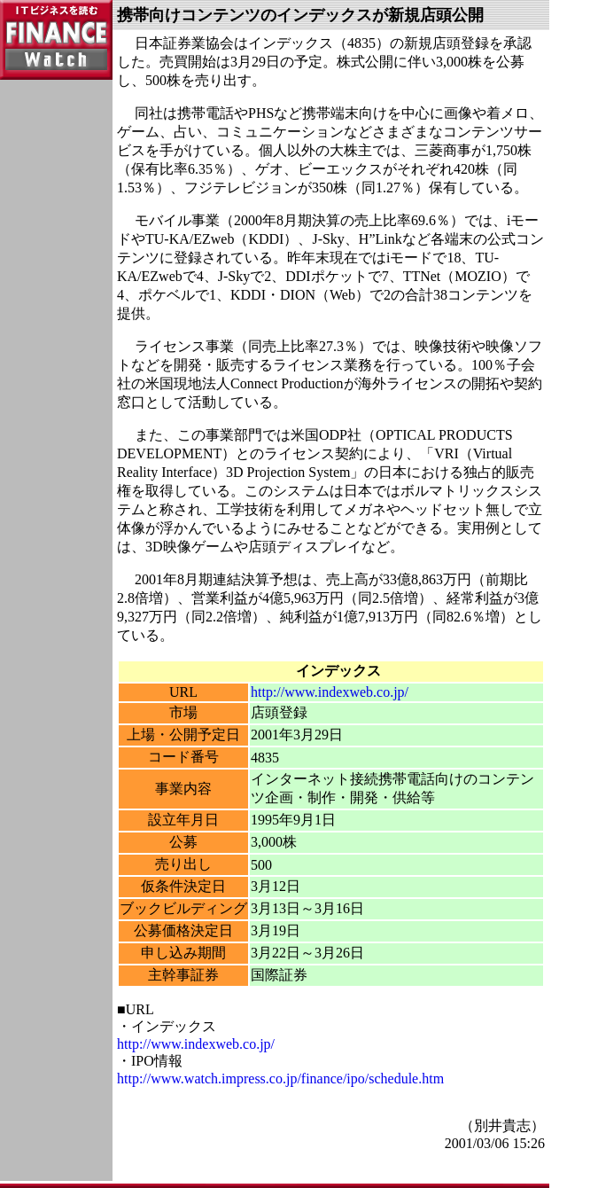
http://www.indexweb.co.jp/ (329, 692)
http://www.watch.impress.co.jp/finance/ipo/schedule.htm (280, 1078)
